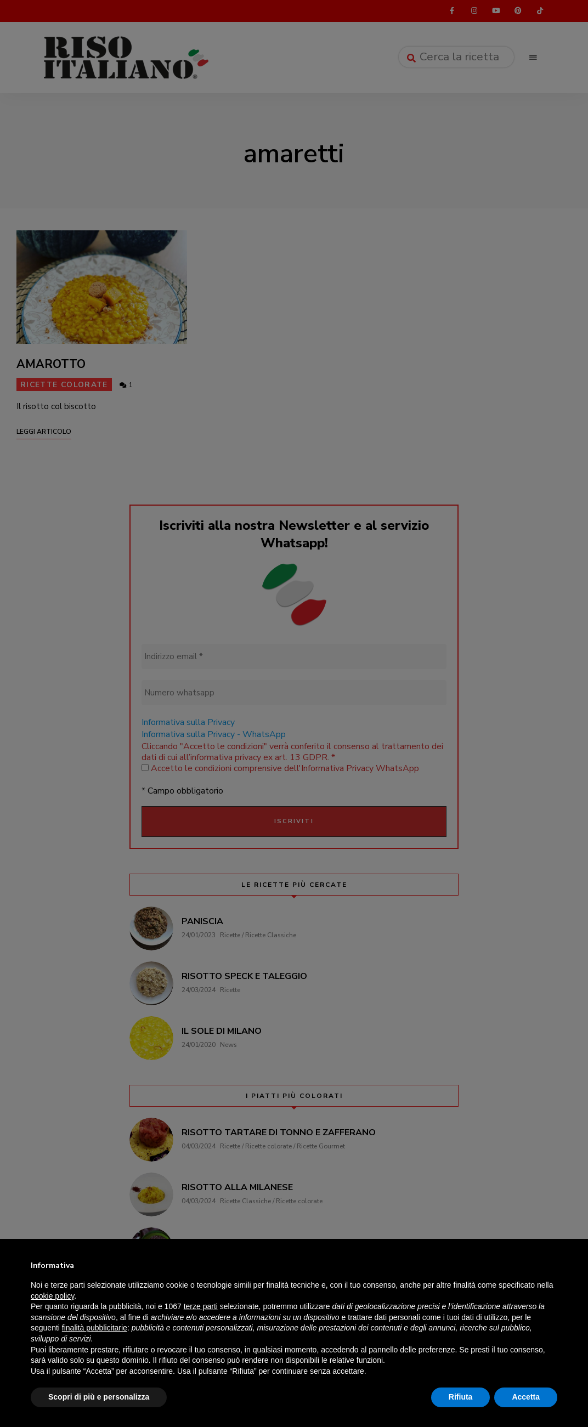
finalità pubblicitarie (94, 1327)
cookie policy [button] (52, 1296)
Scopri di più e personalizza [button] (98, 1396)
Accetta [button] (526, 1396)
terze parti (201, 1306)
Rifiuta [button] (461, 1396)
